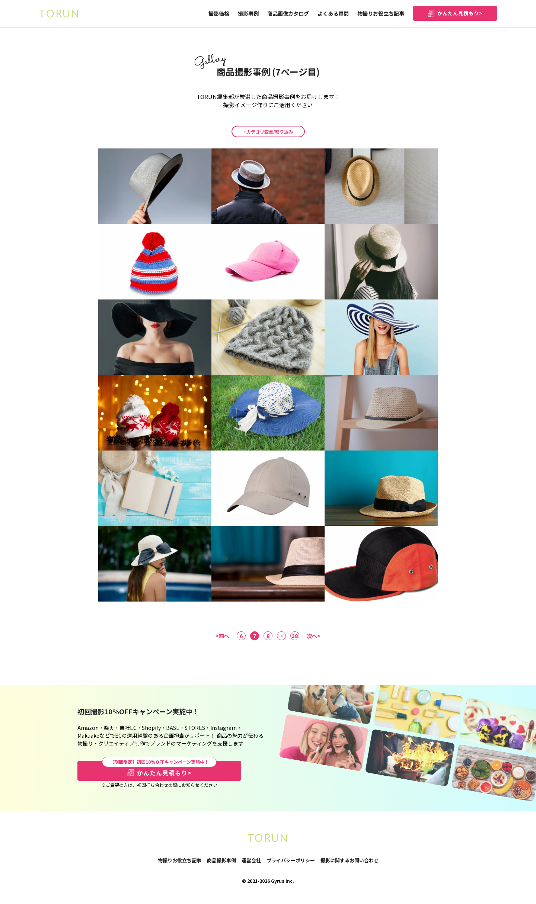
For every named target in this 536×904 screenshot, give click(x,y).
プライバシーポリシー (291, 860)
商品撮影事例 (221, 860)
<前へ (222, 635)
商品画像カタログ (288, 13)
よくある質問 (333, 13)
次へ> (313, 635)
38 (295, 635)
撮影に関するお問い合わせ (349, 860)
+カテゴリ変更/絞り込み (268, 131)
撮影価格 (218, 13)
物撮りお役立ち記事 (380, 13)
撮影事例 (248, 13)
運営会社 (251, 860)
